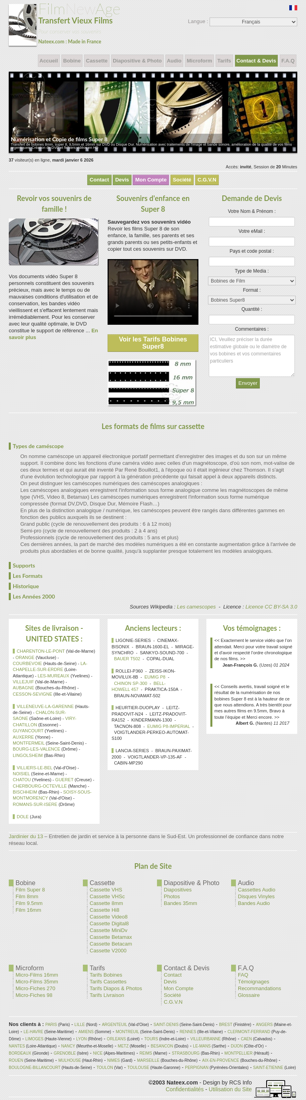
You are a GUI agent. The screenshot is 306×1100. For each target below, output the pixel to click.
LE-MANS (201, 1046)
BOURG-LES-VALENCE (36, 749)
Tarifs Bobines (106, 975)
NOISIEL (21, 773)
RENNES (188, 1032)
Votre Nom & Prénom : (252, 211)
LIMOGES (35, 1039)
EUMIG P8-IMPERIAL (168, 726)
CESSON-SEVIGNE (32, 694)
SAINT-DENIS (165, 1024)
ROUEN (16, 1060)
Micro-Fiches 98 (34, 995)
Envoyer (247, 383)
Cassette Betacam (111, 944)
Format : (252, 290)
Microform (199, 61)
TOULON (104, 1067)
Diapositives (178, 890)
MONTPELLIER (238, 1053)
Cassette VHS (106, 890)
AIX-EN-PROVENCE (220, 1060)
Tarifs (224, 61)
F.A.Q (288, 61)
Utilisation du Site (230, 1089)
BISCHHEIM (25, 792)
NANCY (68, 1046)
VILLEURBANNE (205, 1039)
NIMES (113, 1060)
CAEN (246, 1039)
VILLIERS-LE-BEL (34, 767)
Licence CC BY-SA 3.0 (271, 607)
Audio (174, 61)
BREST (225, 1024)
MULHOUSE (69, 1060)
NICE (98, 1053)
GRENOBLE (65, 1053)
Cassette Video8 (109, 917)
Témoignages (253, 982)
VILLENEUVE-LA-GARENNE (45, 706)
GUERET (64, 779)
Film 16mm (28, 910)
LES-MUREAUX (53, 675)
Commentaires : (252, 329)
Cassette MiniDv (109, 930)
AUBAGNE (23, 687)
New (64, 23)
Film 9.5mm (29, 903)
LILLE (80, 1024)
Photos (172, 896)
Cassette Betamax (111, 937)
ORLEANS (116, 1039)
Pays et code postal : (252, 251)
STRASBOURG (186, 1053)
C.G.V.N (207, 180)
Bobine (72, 61)
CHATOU (22, 779)
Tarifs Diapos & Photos (116, 988)
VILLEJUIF (23, 681)
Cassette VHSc (107, 896)
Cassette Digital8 (109, 923)
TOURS (151, 1039)
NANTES (17, 1046)
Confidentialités (185, 1089)
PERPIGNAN (196, 1067)
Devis (122, 180)
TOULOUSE (138, 1067)
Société (182, 180)
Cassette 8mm (106, 903)
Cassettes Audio (256, 890)
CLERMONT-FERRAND (249, 1032)
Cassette (96, 61)
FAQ (243, 975)
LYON (81, 1039)
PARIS (51, 1024)
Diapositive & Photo (137, 61)
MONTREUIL (127, 1032)
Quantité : (251, 309)
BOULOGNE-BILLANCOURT (35, 1067)
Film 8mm (27, 896)
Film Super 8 (30, 890)
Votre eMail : (252, 231)
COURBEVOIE (27, 663)
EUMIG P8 (155, 677)
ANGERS (264, 1024)
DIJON (237, 1046)
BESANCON (162, 1046)
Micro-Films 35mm (37, 982)
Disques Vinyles (256, 896)
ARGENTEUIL (115, 1024)
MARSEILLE (148, 1060)
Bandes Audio (254, 903)
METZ (123, 1046)
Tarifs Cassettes (108, 982)
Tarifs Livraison (107, 995)
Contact (99, 180)
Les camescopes (196, 607)
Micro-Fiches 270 (35, 988)
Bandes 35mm (180, 903)
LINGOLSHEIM (28, 755)
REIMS (145, 1053)
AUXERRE (23, 737)
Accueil (48, 61)
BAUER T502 (127, 658)
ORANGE (25, 657)
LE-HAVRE (33, 1032)
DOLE (23, 816)
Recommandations (259, 988)
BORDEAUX (20, 1053)
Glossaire (249, 995)
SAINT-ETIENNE (268, 1067)
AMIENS (86, 1032)
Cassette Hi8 (104, 910)
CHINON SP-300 (130, 683)
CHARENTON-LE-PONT (41, 651)
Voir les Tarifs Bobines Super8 (153, 343)
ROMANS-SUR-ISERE (35, 804)
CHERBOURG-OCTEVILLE (40, 786)
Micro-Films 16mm (37, 975)
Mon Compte (151, 180)
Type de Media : (252, 271)
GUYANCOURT (28, 730)
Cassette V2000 (108, 951)
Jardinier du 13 (26, 836)
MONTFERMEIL (29, 743)
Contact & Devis (256, 61)
